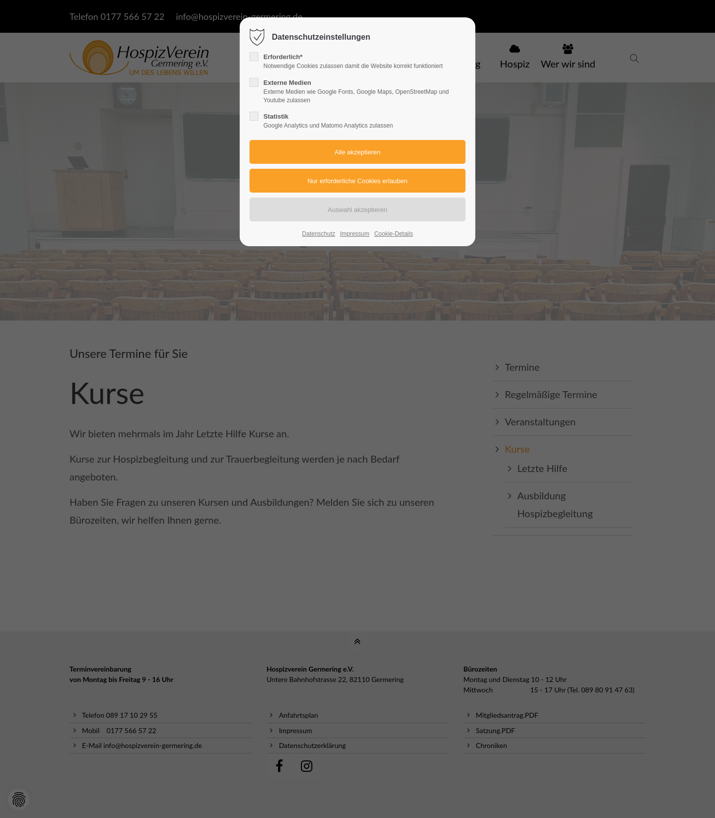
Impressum (354, 233)
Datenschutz (318, 233)
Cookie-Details (393, 233)
